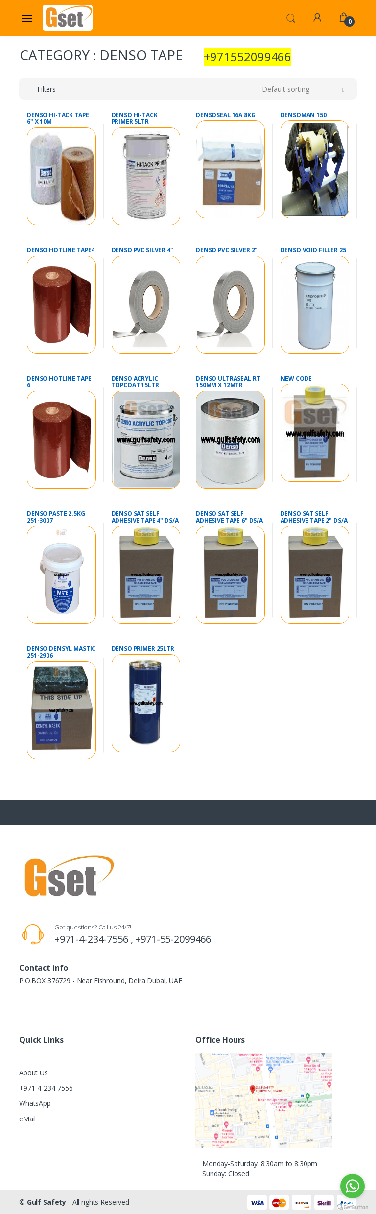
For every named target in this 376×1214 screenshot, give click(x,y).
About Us (33, 1072)
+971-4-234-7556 (46, 1088)
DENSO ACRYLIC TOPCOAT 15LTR (135, 382)
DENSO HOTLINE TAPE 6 (59, 382)
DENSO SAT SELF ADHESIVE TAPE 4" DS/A (145, 517)
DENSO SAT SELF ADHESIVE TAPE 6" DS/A (229, 517)
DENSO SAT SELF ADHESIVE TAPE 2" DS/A (314, 517)
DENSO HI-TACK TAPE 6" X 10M (58, 118)
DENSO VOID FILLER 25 (313, 250)
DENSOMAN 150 (304, 115)
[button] (290, 17)
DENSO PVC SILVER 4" (142, 250)
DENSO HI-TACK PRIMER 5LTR (135, 118)
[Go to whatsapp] (352, 1186)
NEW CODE (296, 378)
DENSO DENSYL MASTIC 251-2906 (61, 652)
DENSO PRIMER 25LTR (143, 648)
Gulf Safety (46, 1202)
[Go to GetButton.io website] (352, 1204)
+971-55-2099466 (173, 939)
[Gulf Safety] (68, 17)
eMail (27, 1118)
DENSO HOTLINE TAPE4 (60, 250)
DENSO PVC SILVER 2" (227, 250)
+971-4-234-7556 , (94, 939)
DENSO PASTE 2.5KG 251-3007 (56, 517)
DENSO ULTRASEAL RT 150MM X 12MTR (228, 382)
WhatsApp (35, 1103)
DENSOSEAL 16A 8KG (226, 115)
